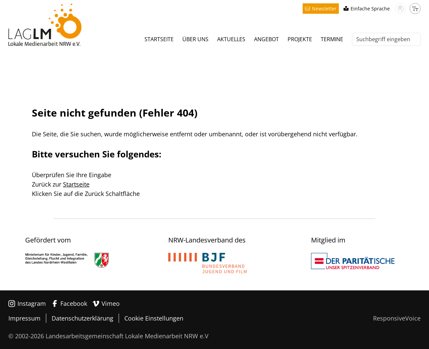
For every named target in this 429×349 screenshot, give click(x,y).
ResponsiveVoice (397, 318)
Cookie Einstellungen (153, 318)
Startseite (76, 184)
